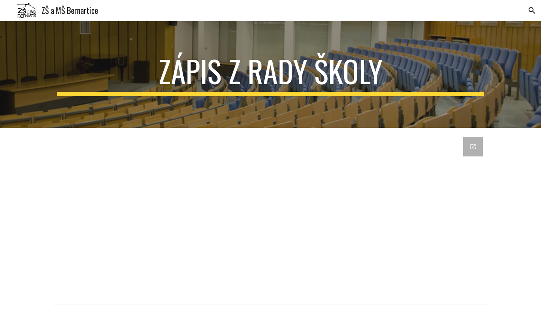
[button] (532, 11)
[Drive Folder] (270, 221)
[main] (270, 74)
